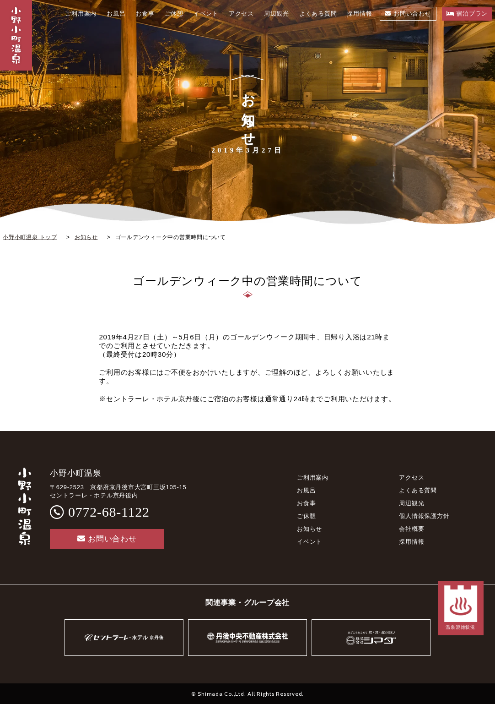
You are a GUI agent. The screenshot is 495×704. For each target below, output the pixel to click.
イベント (309, 541)
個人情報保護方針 (424, 516)
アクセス (411, 477)
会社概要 (411, 528)
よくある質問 (418, 490)
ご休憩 (306, 516)
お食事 (306, 503)
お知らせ (309, 528)
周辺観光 (411, 503)
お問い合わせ (106, 539)
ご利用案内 (312, 477)
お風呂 (306, 490)
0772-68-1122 (109, 511)
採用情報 (411, 541)
